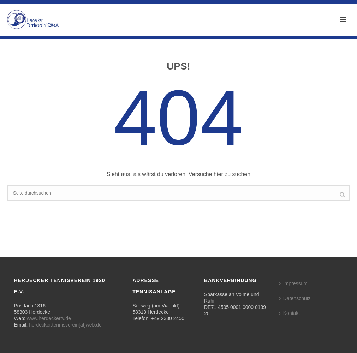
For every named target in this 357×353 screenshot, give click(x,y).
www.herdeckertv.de (49, 318)
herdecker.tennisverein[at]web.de (65, 325)
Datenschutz (295, 298)
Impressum (293, 283)
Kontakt (289, 313)
